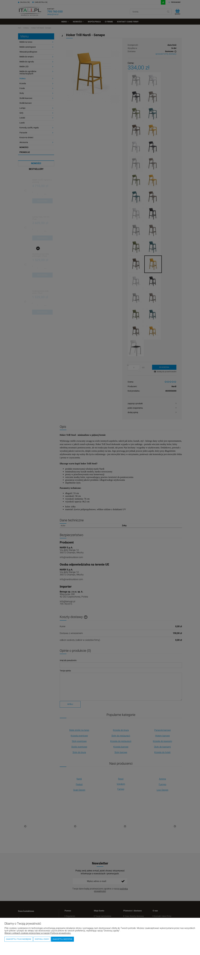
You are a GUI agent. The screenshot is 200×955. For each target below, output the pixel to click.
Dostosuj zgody (42, 939)
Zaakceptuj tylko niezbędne (18, 939)
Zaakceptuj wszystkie (62, 939)
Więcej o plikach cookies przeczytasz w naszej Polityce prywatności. (37, 933)
